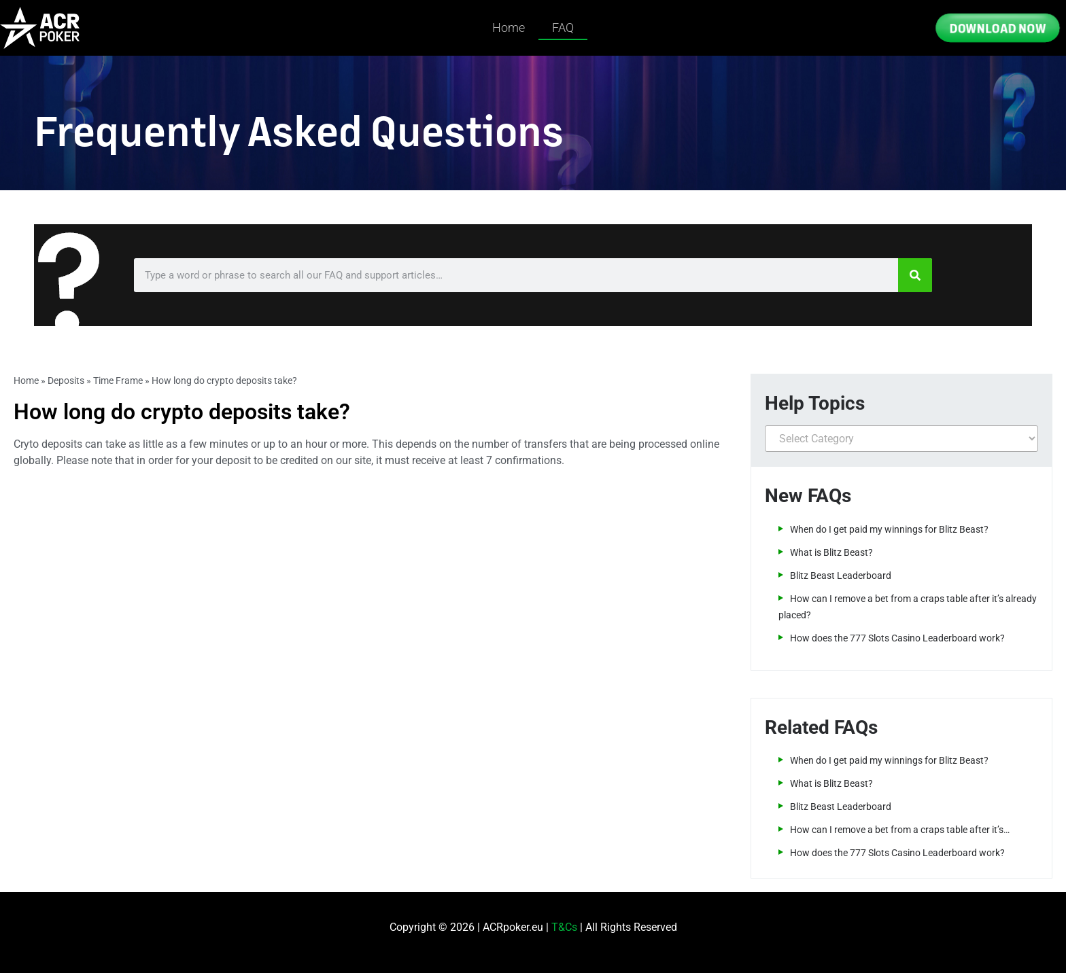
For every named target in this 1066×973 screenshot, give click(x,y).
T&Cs (564, 927)
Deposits (66, 380)
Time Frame (118, 380)
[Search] (915, 275)
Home (508, 27)
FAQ (563, 27)
